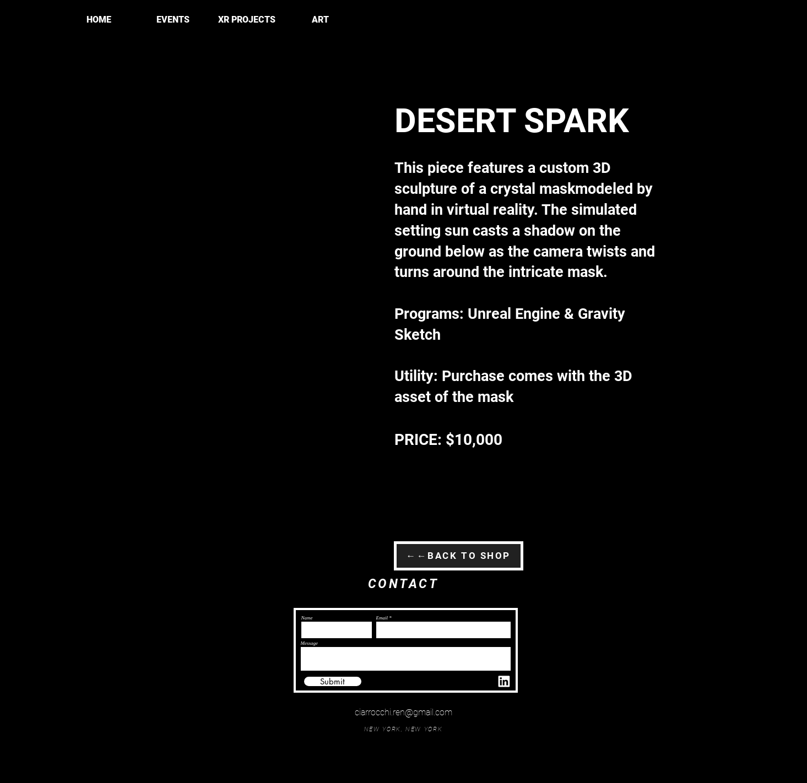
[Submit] (332, 681)
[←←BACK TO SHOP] (458, 555)
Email (382, 618)
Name (307, 618)
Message (309, 643)
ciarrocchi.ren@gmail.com (403, 712)
